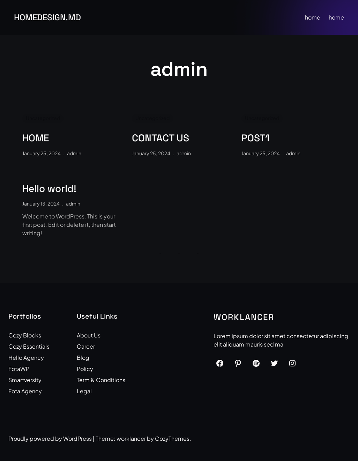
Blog (83, 357)
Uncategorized (43, 118)
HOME (35, 138)
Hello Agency (26, 357)
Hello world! (49, 189)
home (312, 17)
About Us (88, 335)
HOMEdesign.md (47, 17)
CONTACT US (160, 138)
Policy (85, 368)
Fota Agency (25, 391)
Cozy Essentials (29, 346)
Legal (84, 391)
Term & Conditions (101, 380)
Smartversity (25, 380)
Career (86, 346)
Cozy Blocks (24, 335)
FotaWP (18, 368)
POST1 (255, 138)
